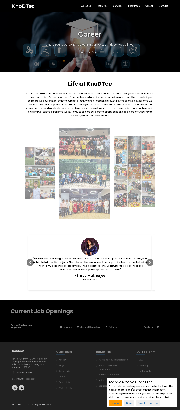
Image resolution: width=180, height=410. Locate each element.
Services (117, 6)
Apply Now (150, 327)
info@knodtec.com (25, 380)
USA (139, 361)
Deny (129, 403)
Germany (142, 366)
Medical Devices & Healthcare (106, 368)
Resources (134, 6)
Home (82, 52)
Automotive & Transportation (112, 361)
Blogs (60, 366)
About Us (86, 6)
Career (149, 6)
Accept (115, 403)
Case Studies (64, 372)
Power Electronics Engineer (20, 326)
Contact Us (63, 383)
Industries (102, 6)
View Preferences (148, 403)
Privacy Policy (64, 389)
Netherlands (143, 372)
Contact (163, 6)
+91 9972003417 (24, 373)
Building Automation (107, 375)
